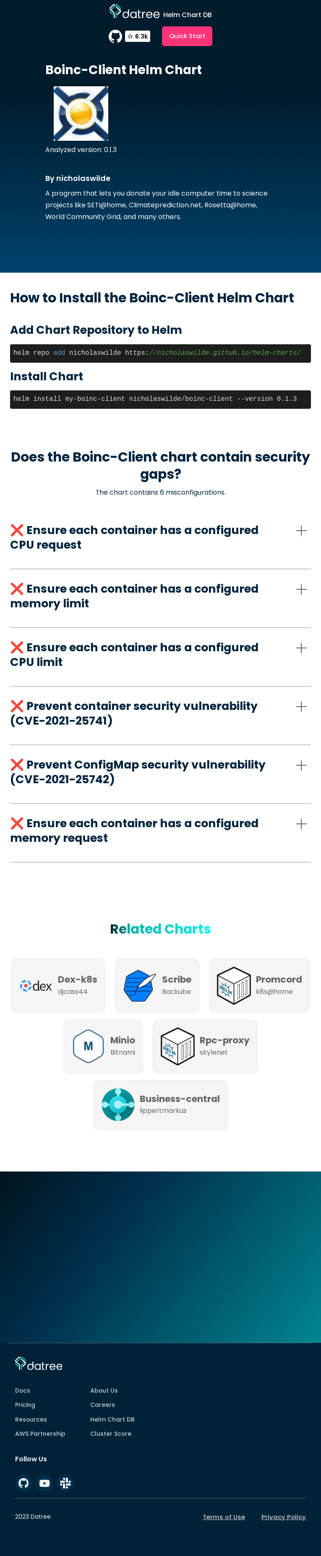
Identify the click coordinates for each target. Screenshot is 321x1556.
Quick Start (187, 35)
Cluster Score (110, 1434)
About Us (104, 1390)
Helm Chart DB (112, 1419)
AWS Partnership (40, 1434)
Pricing (25, 1405)
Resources (31, 1419)
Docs (22, 1390)
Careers (102, 1405)
